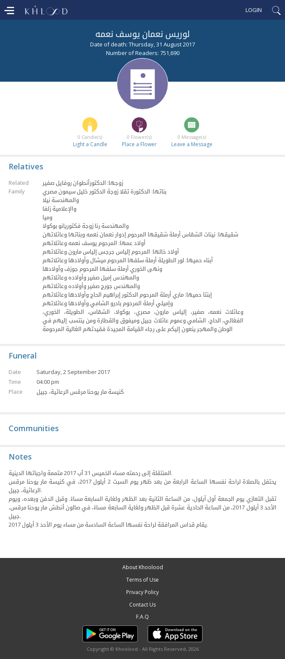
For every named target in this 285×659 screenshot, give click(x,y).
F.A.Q (142, 616)
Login (254, 10)
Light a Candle (90, 144)
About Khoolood (142, 567)
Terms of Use (142, 579)
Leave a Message (191, 144)
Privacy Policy (142, 592)
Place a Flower (139, 144)
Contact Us (142, 604)
